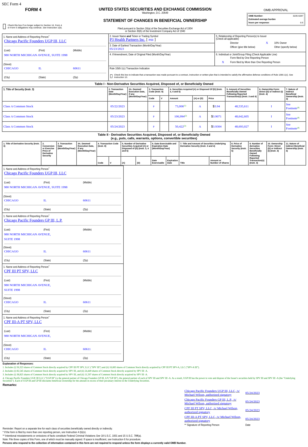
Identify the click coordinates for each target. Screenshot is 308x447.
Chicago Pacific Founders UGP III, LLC (35, 41)
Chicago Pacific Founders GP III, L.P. (33, 220)
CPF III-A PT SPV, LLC (23, 322)
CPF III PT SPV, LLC (21, 271)
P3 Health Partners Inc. (127, 40)
